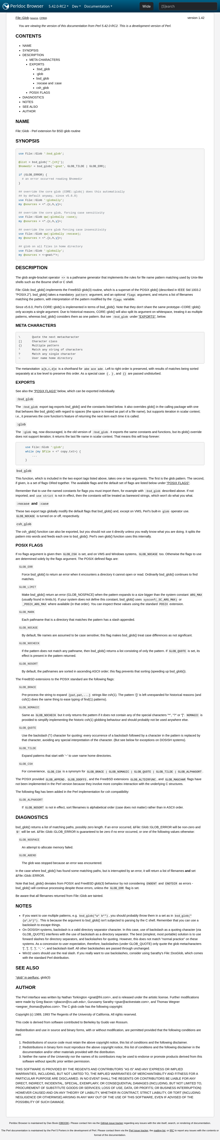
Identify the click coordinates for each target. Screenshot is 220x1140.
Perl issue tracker (138, 1130)
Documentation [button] (97, 6)
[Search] (188, 6)
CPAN (42, 18)
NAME (27, 45)
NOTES (28, 102)
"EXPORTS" (147, 316)
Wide (146, 6)
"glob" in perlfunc (27, 977)
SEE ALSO (30, 106)
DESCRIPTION (33, 55)
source (34, 18)
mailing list (159, 1130)
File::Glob (22, 18)
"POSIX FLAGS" (45, 391)
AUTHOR (29, 111)
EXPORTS (36, 64)
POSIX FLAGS (39, 92)
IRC (172, 1130)
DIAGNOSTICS (33, 97)
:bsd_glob (43, 69)
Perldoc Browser (23, 6)
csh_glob (42, 88)
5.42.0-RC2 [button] (57, 6)
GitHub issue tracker (112, 1123)
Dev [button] (75, 6)
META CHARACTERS (44, 59)
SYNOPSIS (31, 50)
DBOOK (63, 1123)
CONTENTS (28, 36)
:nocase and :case (49, 83)
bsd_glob (42, 78)
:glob (39, 74)
